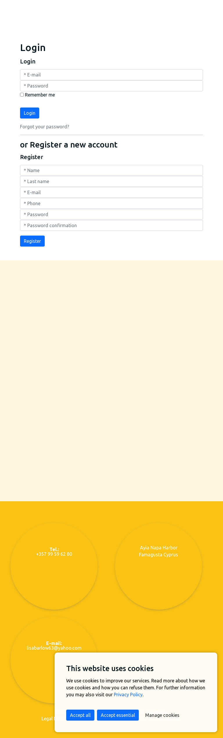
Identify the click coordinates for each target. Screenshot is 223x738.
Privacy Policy (128, 694)
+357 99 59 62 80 (54, 548)
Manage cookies (162, 715)
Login (29, 109)
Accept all (80, 715)
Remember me (40, 91)
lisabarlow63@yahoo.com (54, 642)
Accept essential (118, 715)
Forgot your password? (44, 123)
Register (32, 237)
